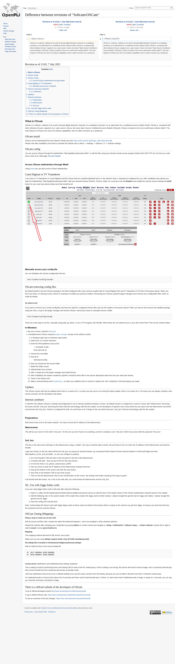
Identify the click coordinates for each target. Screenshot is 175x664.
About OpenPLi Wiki (40, 612)
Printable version (10, 46)
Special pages (9, 44)
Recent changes (8, 31)
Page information (10, 51)
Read (131, 8)
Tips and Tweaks (54, 156)
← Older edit (62, 30)
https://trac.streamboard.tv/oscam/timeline (72, 598)
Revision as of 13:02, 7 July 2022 (56, 22)
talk (61, 25)
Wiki (4, 28)
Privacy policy (28, 612)
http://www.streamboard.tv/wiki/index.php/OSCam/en (68, 595)
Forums (5, 26)
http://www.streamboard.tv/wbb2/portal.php (67, 591)
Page (25, 8)
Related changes (10, 42)
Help (4, 33)
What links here (10, 39)
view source (76, 22)
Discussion (32, 8)
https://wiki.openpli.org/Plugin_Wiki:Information (92, 141)
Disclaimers (52, 612)
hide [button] (50, 69)
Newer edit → (135, 30)
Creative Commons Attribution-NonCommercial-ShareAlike (59, 608)
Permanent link (10, 49)
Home (5, 23)
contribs (67, 25)
